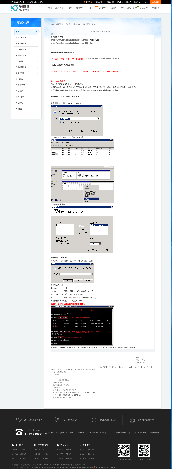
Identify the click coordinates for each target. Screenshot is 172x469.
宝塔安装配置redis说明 (61, 385)
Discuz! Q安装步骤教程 (61, 380)
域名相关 (68, 454)
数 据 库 (37, 458)
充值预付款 (110, 2)
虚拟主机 (80, 8)
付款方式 (15, 458)
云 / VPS (60, 454)
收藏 (121, 367)
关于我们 (15, 450)
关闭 (136, 367)
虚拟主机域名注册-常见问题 (60, 24)
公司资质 (15, 454)
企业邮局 (155, 8)
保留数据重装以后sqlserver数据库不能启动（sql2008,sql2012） (74, 392)
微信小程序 (27, 97)
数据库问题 (27, 73)
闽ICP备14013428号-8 (86, 467)
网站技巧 (27, 103)
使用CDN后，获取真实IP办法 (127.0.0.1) (67, 395)
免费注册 (155, 2)
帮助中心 (120, 2)
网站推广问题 (27, 55)
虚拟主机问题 (27, 38)
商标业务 (27, 109)
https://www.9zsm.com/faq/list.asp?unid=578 (102, 59)
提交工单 (128, 2)
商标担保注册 (57, 382)
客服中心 (23, 450)
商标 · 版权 (132, 7)
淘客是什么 (57, 387)
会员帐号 (60, 450)
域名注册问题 (27, 44)
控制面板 (91, 458)
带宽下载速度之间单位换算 (62, 397)
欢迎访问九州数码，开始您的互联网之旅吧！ (29, 2)
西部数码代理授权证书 (51, 467)
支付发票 (60, 458)
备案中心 (137, 2)
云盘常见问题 (61, 372)
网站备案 (27, 91)
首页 (50, 8)
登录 (146, 2)
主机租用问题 (27, 67)
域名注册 (59, 8)
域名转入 (83, 450)
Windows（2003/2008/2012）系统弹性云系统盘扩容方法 (76, 369)
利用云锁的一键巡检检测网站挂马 (64, 390)
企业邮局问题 (27, 49)
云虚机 (70, 8)
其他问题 (27, 61)
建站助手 (83, 454)
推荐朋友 (113, 367)
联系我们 (23, 458)
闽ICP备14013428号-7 (69, 467)
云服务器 (92, 7)
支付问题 (27, 79)
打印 (129, 367)
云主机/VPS (27, 85)
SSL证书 (144, 8)
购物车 (89, 2)
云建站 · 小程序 (117, 8)
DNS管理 (91, 450)
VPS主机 (103, 8)
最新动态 (23, 454)
